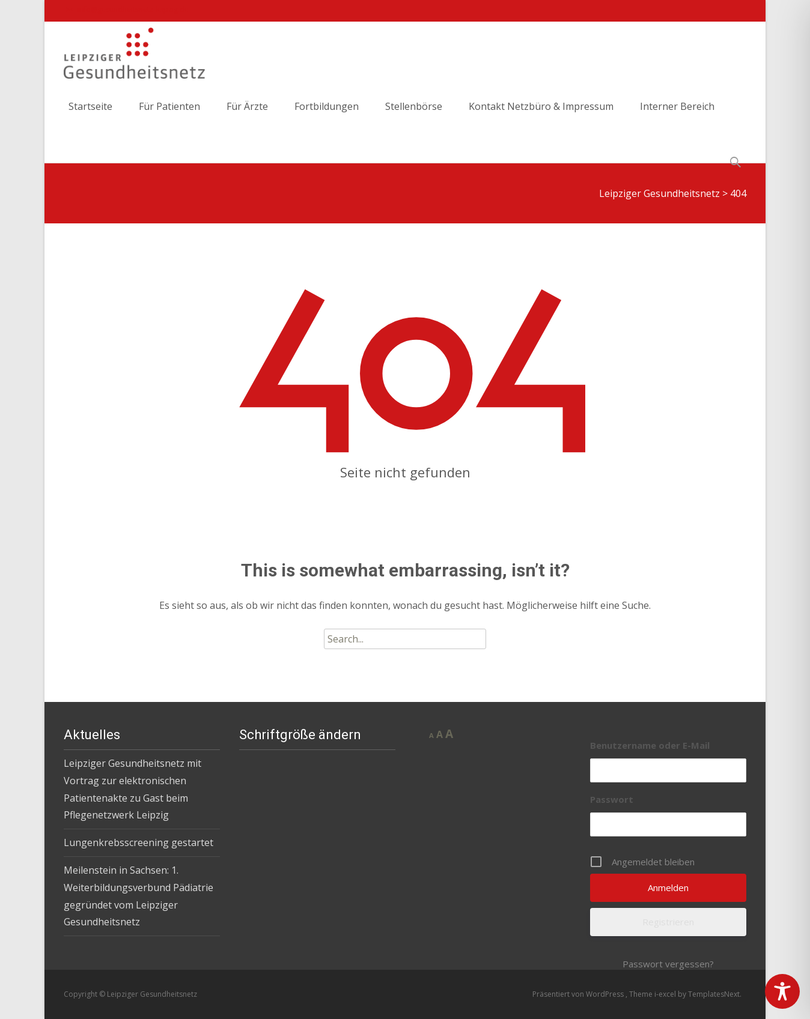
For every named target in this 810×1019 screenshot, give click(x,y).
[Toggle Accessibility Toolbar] (782, 991)
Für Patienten (169, 117)
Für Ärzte (247, 117)
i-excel (666, 994)
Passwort (611, 799)
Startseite (90, 117)
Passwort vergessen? (668, 964)
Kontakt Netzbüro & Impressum (541, 117)
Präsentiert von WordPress (579, 994)
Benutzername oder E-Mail (650, 745)
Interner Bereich (677, 117)
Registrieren (668, 922)
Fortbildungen (326, 117)
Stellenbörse (413, 117)
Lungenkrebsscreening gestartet (138, 842)
